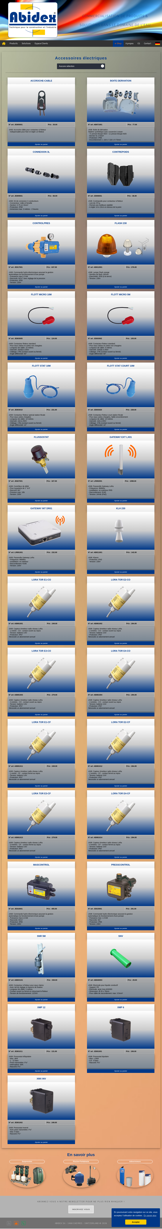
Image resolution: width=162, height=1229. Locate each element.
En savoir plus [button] (150, 1215)
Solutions (26, 43)
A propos (130, 43)
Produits (14, 43)
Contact (147, 43)
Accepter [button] (136, 1222)
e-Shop (118, 43)
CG (139, 43)
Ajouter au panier (41, 144)
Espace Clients (41, 43)
